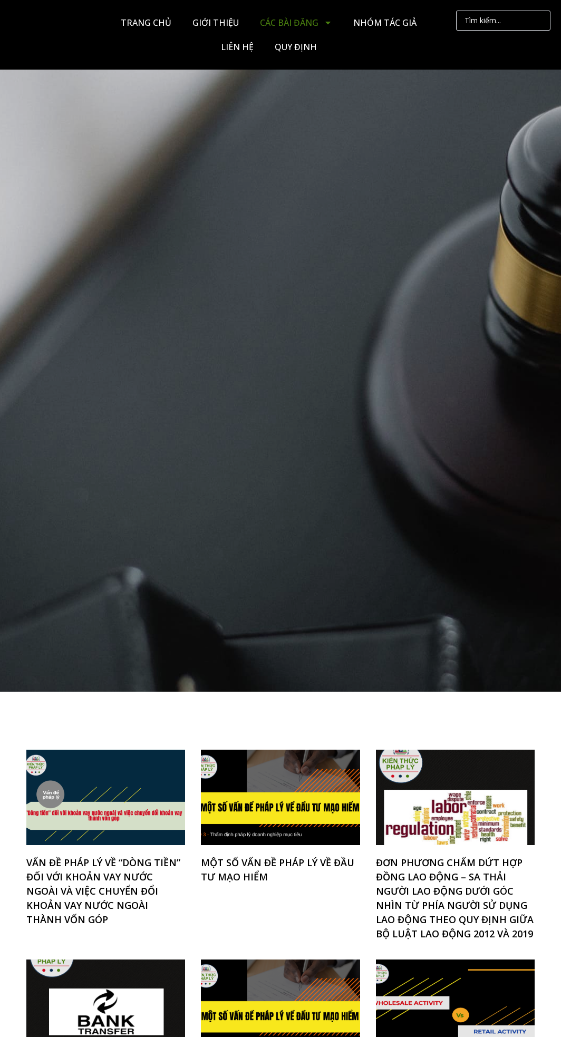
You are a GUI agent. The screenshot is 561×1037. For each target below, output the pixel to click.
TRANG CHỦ (146, 22)
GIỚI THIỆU (215, 22)
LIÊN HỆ (237, 47)
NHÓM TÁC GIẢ (385, 22)
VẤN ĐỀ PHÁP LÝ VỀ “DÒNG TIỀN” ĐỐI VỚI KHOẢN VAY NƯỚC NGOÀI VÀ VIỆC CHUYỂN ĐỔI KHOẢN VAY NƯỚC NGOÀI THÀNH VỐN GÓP (103, 891)
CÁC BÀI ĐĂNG (296, 22)
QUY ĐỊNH (296, 47)
